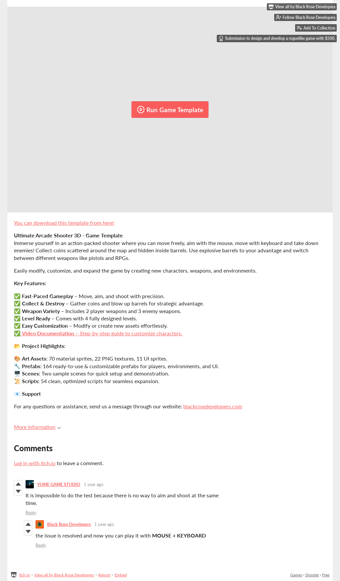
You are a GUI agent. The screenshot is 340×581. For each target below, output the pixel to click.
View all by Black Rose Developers (64, 574)
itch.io (24, 574)
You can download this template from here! (64, 222)
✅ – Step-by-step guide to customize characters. (98, 333)
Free (325, 574)
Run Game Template (170, 110)
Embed (121, 574)
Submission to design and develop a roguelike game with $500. (276, 38)
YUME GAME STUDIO (58, 484)
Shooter (312, 574)
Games (296, 574)
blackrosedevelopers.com (212, 406)
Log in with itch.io (34, 463)
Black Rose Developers (69, 524)
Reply (31, 512)
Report (104, 574)
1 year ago (93, 484)
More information (37, 427)
